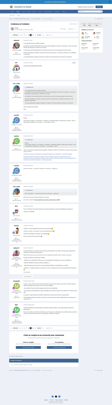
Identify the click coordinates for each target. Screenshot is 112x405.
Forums (18, 12)
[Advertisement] (52, 384)
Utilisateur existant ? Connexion (86, 6)
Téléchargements (48, 11)
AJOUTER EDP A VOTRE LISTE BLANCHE (55, 2)
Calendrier (57, 11)
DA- (86, 32)
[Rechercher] (85, 11)
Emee (97, 36)
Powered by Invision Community (56, 402)
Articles (34, 11)
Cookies (66, 400)
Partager (63, 28)
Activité (12, 11)
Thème (52, 400)
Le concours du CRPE (28, 29)
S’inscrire (99, 6)
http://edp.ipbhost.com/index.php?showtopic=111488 (47, 199)
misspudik (87, 36)
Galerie (40, 11)
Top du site (11, 15)
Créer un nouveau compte (28, 347)
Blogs (29, 11)
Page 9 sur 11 (49, 35)
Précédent (15, 35)
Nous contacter (59, 400)
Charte (63, 11)
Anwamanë (99, 32)
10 (32, 35)
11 (35, 35)
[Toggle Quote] (25, 87)
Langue (46, 400)
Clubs (23, 11)
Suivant (39, 35)
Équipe (18, 15)
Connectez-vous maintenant (59, 347)
